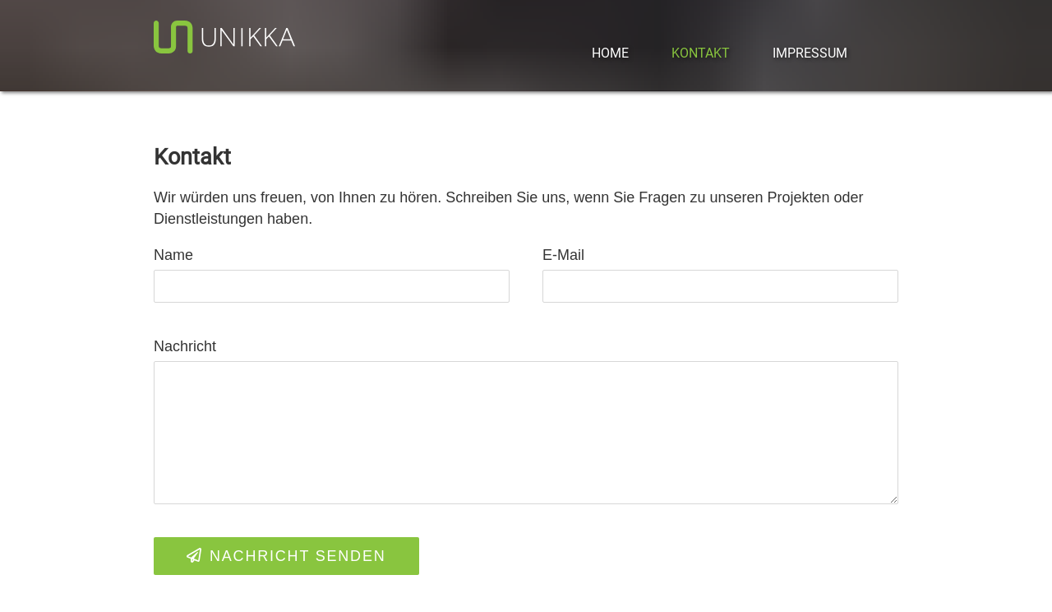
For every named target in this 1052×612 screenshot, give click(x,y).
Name (173, 255)
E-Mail (563, 255)
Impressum (810, 53)
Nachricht (185, 346)
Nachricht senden (286, 556)
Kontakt (700, 53)
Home (610, 53)
